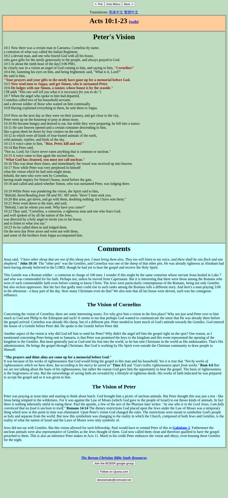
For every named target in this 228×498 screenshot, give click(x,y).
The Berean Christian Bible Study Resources (114, 458)
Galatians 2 (181, 428)
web (133, 22)
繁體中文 (131, 12)
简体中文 (116, 12)
